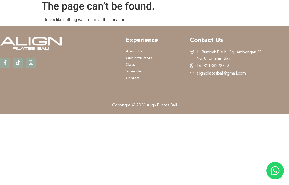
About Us (124, 12)
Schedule (238, 12)
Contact (272, 12)
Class (208, 12)
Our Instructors (168, 12)
